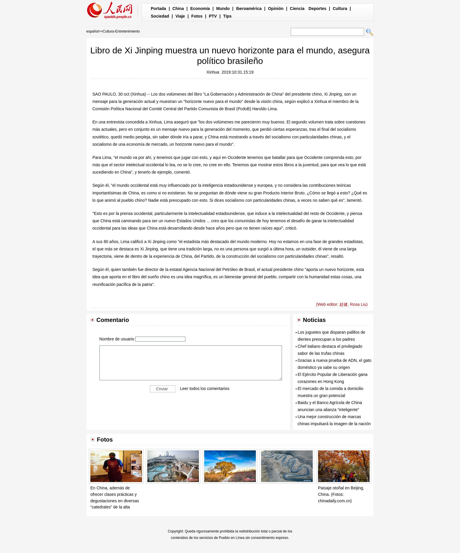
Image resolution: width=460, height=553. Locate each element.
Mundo (223, 8)
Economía (200, 8)
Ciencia (297, 8)
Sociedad (160, 16)
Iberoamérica (249, 8)
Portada (158, 8)
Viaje (180, 16)
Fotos (196, 16)
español (92, 31)
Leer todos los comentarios (204, 388)
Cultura (340, 8)
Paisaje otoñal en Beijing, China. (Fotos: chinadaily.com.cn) (341, 494)
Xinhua (213, 72)
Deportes (318, 8)
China (178, 8)
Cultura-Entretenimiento (121, 31)
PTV (213, 16)
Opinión (275, 8)
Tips (227, 16)
